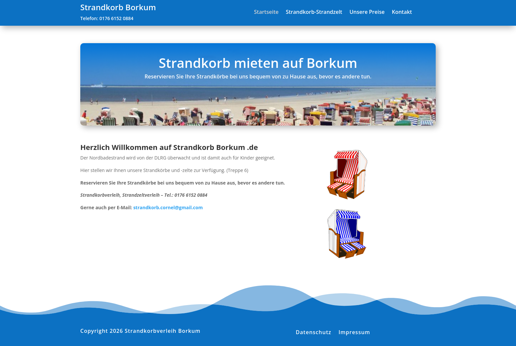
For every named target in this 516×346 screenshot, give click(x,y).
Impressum (354, 331)
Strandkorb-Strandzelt (314, 12)
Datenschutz (313, 331)
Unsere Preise (367, 12)
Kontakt (402, 12)
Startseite (266, 12)
